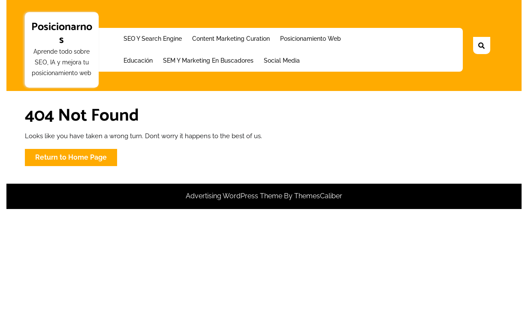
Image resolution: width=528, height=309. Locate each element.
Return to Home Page (76, 159)
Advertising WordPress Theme (235, 196)
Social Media (282, 60)
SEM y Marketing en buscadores (208, 60)
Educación (138, 60)
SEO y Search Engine (153, 38)
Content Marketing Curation (231, 38)
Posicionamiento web (310, 38)
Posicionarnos (61, 33)
